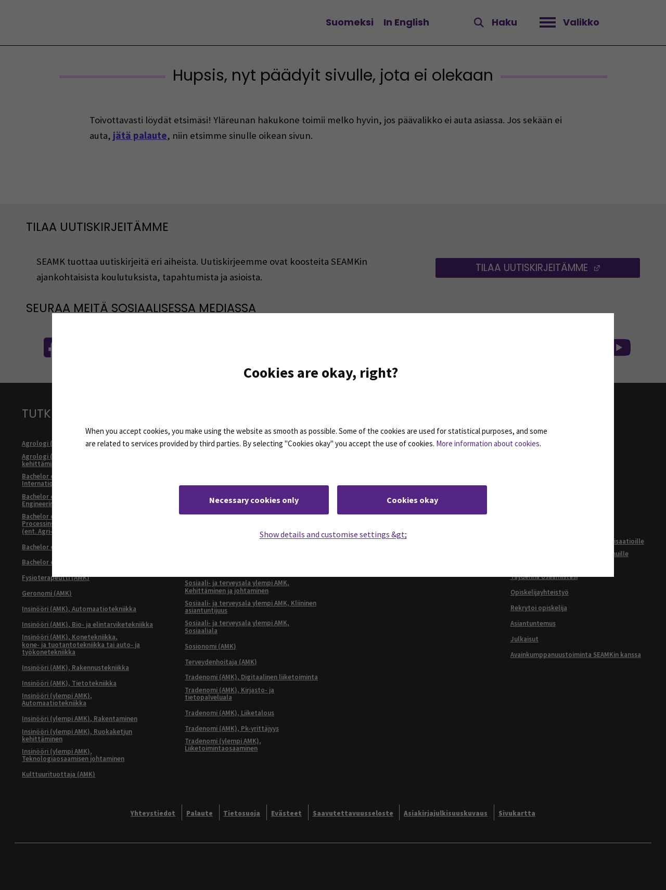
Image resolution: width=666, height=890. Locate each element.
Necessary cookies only (254, 500)
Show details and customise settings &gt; (333, 534)
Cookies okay (412, 500)
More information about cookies (488, 443)
